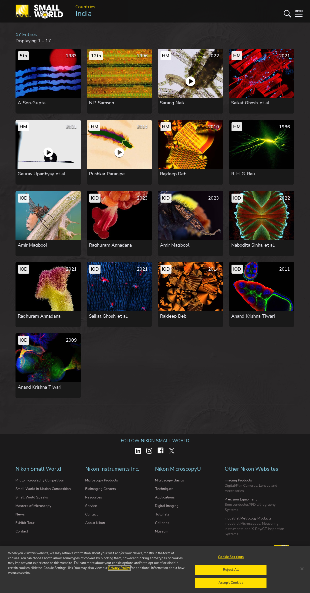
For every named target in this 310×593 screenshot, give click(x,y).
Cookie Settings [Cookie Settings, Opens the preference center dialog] (231, 560)
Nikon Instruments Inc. (112, 468)
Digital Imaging (166, 505)
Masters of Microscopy (33, 505)
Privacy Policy (119, 570)
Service (91, 505)
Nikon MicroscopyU (178, 468)
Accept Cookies (231, 585)
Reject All (231, 572)
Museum (161, 531)
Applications (165, 497)
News (20, 514)
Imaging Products (238, 480)
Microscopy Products (101, 480)
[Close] (302, 571)
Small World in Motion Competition (43, 488)
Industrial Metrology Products (248, 518)
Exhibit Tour (25, 522)
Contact (22, 531)
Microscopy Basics (169, 480)
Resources (93, 497)
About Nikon (95, 522)
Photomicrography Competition (40, 480)
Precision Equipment (241, 499)
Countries (85, 7)
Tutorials (162, 514)
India (84, 14)
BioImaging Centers (100, 488)
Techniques (164, 488)
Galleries (162, 522)
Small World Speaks (32, 497)
